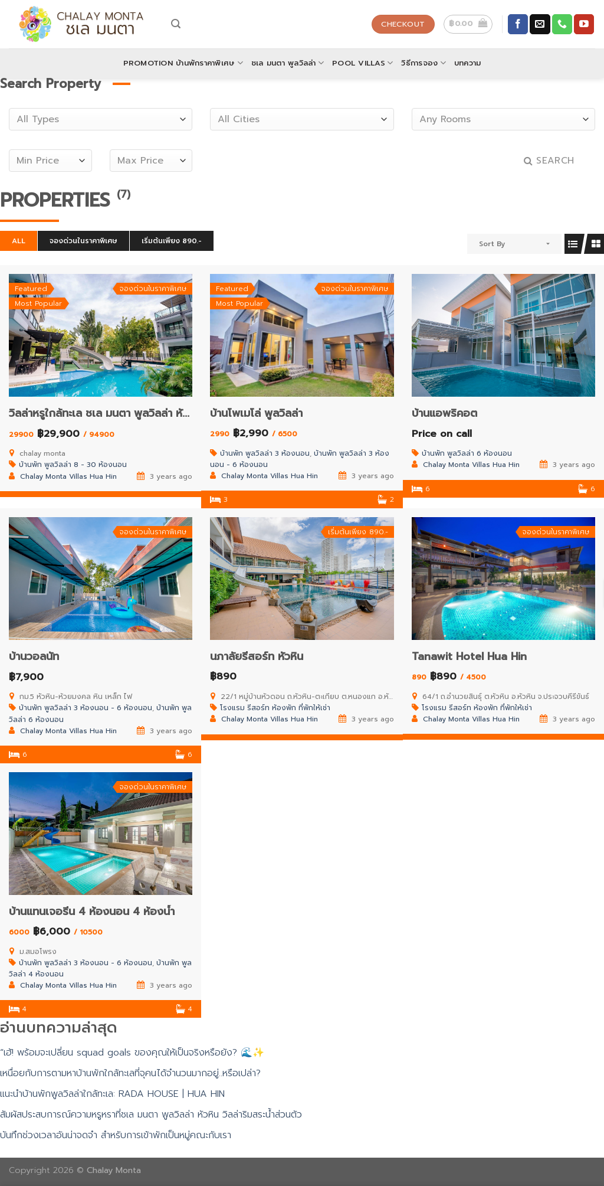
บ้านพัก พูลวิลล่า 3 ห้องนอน (265, 453)
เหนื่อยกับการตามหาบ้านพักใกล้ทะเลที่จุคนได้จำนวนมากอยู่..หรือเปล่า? (130, 1073)
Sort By (492, 243)
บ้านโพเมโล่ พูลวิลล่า (256, 413)
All (18, 241)
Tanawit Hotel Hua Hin (469, 656)
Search (549, 160)
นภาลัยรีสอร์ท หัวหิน (256, 656)
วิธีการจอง (423, 63)
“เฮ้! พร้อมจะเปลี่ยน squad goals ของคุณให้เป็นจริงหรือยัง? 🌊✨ (132, 1052)
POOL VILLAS (362, 63)
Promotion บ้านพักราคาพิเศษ (183, 63)
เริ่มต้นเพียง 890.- (172, 241)
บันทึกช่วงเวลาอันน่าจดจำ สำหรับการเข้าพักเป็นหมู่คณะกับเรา (115, 1135)
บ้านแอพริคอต (444, 413)
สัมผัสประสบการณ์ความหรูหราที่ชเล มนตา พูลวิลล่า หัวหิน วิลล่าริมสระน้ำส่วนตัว (151, 1114)
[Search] (175, 23)
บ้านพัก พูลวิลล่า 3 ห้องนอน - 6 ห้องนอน (85, 708)
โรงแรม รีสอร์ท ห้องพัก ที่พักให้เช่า (275, 708)
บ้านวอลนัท (34, 656)
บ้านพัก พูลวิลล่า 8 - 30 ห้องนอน (73, 464)
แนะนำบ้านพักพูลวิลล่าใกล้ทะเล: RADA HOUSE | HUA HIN (112, 1094)
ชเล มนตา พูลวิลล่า (287, 63)
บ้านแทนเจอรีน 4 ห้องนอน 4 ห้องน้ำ (92, 911)
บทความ (467, 62)
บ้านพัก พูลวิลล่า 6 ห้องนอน (467, 453)
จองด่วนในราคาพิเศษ (83, 241)
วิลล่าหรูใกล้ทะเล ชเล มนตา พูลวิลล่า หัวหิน (105, 413)
